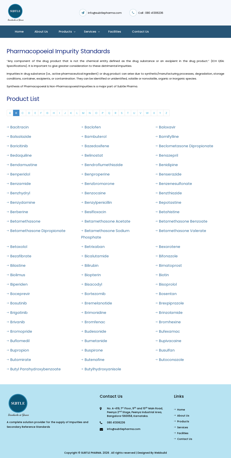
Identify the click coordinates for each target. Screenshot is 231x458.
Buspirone (92, 350)
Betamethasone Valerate (180, 230)
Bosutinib (17, 303)
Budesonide (93, 331)
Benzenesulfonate (173, 183)
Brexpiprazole (169, 303)
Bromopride (19, 331)
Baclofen (91, 127)
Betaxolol (17, 246)
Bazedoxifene (95, 146)
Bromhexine (168, 322)
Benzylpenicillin (96, 202)
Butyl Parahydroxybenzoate (34, 369)
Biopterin (91, 274)
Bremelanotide (96, 303)
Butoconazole (169, 359)
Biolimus (16, 274)
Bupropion (18, 350)
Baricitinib (17, 146)
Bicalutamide (95, 256)
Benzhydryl (18, 193)
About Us (181, 415)
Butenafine (92, 359)
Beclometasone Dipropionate (184, 146)
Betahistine (167, 211)
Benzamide (19, 183)
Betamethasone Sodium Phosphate (105, 234)
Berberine (17, 211)
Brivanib (16, 322)
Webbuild (160, 453)
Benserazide (168, 174)
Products (65, 32)
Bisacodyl (91, 284)
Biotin (162, 274)
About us (41, 32)
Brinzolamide (169, 312)
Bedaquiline (19, 155)
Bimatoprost (168, 265)
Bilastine (16, 265)
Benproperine (95, 174)
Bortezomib (93, 293)
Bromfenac (93, 322)
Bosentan (166, 293)
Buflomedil (18, 340)
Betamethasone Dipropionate (36, 230)
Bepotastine (168, 202)
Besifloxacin (93, 211)
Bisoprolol (166, 284)
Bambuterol (93, 136)
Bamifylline (167, 136)
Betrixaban (93, 246)
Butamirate (19, 359)
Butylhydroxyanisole (101, 369)
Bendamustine (22, 164)
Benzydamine (21, 202)
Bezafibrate (19, 256)
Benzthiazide (168, 193)
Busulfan (165, 350)
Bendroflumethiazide (102, 164)
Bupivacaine (168, 340)
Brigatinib (17, 312)
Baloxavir (165, 127)
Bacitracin (18, 127)
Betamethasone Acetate (105, 221)
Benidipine (166, 164)
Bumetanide (94, 340)
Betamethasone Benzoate (181, 221)
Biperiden (17, 284)
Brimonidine (93, 312)
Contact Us (140, 32)
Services (90, 32)
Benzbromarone (97, 183)
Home (19, 32)
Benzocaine (93, 193)
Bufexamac (167, 331)
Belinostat (92, 155)
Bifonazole (166, 256)
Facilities (114, 32)
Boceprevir (18, 293)
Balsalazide (19, 136)
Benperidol (18, 174)
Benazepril (166, 155)
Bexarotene (167, 246)
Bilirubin (89, 265)
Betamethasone (23, 221)
